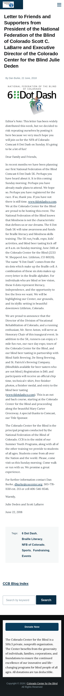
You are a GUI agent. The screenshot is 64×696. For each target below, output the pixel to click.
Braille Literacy (32, 539)
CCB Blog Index (16, 583)
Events (26, 556)
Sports (26, 550)
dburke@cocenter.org (28, 484)
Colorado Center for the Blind (42, 683)
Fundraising (41, 550)
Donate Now (32, 626)
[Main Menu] (59, 5)
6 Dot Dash (29, 533)
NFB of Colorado (33, 544)
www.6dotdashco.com (42, 201)
